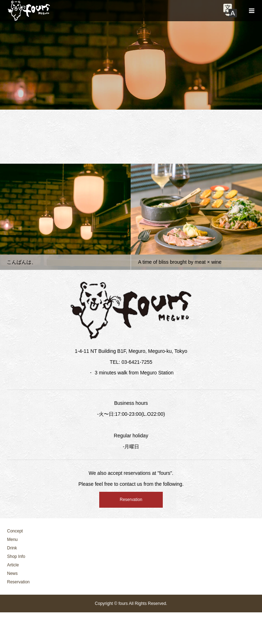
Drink (12, 548)
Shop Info (16, 556)
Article (13, 564)
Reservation (131, 499)
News (12, 573)
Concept (15, 531)
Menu (12, 539)
